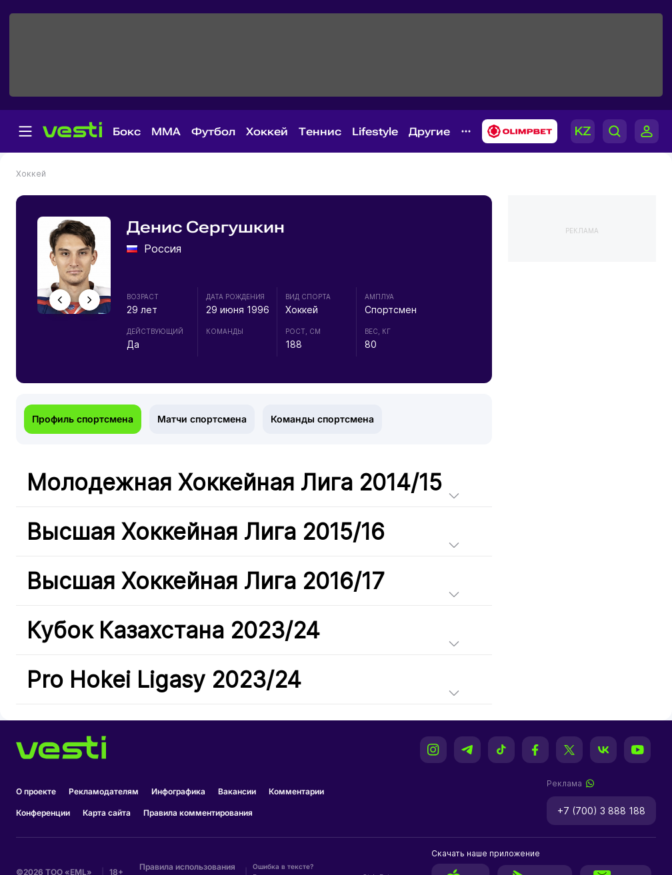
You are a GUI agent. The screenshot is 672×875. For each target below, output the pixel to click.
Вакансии (237, 791)
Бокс (127, 131)
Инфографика (178, 791)
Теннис (320, 131)
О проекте (36, 791)
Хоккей (267, 131)
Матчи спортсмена (202, 419)
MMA (166, 131)
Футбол (213, 131)
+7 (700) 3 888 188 (601, 810)
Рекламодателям (104, 791)
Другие (429, 131)
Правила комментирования (198, 813)
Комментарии (296, 791)
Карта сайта (107, 813)
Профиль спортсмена (82, 419)
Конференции (43, 813)
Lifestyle (375, 131)
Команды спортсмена (322, 419)
